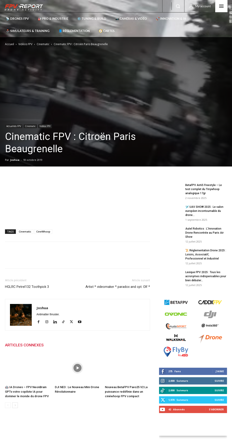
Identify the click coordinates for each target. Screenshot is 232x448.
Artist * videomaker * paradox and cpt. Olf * (117, 287)
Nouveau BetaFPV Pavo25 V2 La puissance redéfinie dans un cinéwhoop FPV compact (126, 391)
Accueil (9, 44)
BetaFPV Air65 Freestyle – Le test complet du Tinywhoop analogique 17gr (203, 189)
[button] (178, 6)
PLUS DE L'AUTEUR (65, 345)
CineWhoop (43, 231)
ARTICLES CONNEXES (24, 345)
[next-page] (15, 405)
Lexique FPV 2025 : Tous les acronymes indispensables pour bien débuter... (205, 276)
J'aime (220, 371)
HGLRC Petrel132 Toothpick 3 (27, 287)
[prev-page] (8, 405)
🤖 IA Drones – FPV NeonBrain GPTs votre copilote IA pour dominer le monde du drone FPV (27, 391)
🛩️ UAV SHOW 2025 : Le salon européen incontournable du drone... (204, 211)
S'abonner (216, 409)
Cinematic (43, 44)
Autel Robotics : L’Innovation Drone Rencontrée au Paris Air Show (204, 232)
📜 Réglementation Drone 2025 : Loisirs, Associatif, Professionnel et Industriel (205, 254)
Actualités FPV (13, 126)
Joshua (14, 160)
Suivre (219, 380)
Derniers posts (172, 176)
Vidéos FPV (25, 44)
